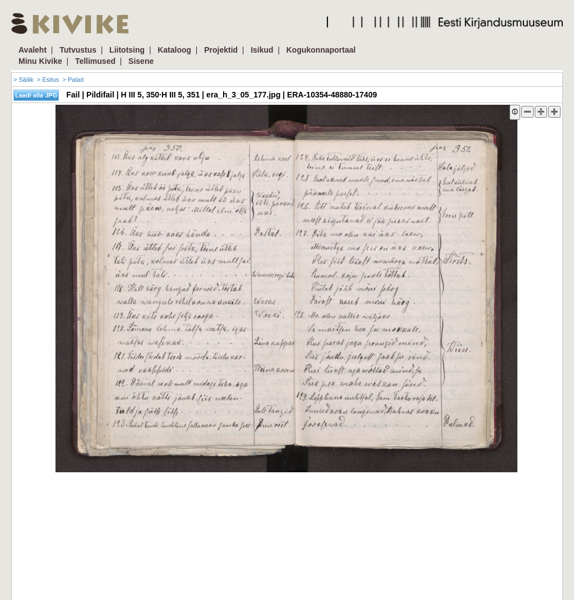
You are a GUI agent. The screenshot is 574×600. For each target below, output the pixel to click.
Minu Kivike (40, 61)
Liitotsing (127, 49)
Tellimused (95, 61)
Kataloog (174, 49)
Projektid (221, 49)
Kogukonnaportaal (321, 49)
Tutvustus (77, 49)
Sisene (141, 61)
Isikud (262, 49)
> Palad (73, 79)
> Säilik (23, 79)
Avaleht (32, 49)
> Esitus (48, 79)
